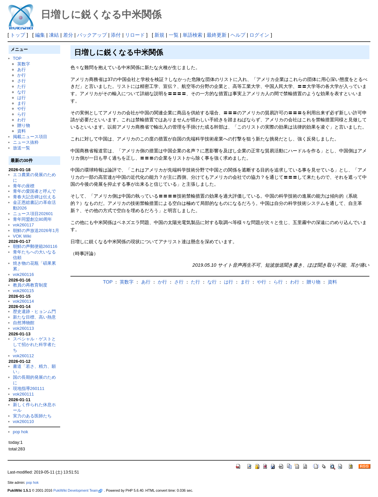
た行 (21, 86)
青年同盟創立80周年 (32, 219)
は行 (21, 97)
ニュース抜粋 (26, 142)
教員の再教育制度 (30, 285)
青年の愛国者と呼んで (34, 191)
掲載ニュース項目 (30, 136)
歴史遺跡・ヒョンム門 (34, 311)
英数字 (23, 63)
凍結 (54, 35)
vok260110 (23, 421)
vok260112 (23, 355)
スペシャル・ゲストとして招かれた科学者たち (34, 344)
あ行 (21, 69)
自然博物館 (23, 322)
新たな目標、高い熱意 (34, 317)
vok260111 (23, 394)
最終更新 (217, 35)
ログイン (259, 35)
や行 (21, 108)
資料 (21, 131)
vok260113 (23, 328)
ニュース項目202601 (33, 213)
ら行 (21, 114)
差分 (68, 35)
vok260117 (23, 224)
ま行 (21, 103)
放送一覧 (21, 147)
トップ (17, 35)
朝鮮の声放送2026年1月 (36, 230)
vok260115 (23, 290)
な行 (21, 92)
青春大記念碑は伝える (34, 196)
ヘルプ (238, 35)
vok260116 (23, 274)
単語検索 (192, 35)
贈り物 (23, 125)
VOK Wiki (22, 236)
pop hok (20, 431)
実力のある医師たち (32, 415)
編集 (40, 35)
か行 (21, 75)
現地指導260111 (28, 388)
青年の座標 (23, 185)
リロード (135, 35)
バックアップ (92, 35)
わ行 (21, 119)
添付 (116, 35)
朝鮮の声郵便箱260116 (35, 246)
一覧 (174, 35)
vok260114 (23, 301)
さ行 (21, 80)
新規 (159, 35)
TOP (17, 58)
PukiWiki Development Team (77, 490)
